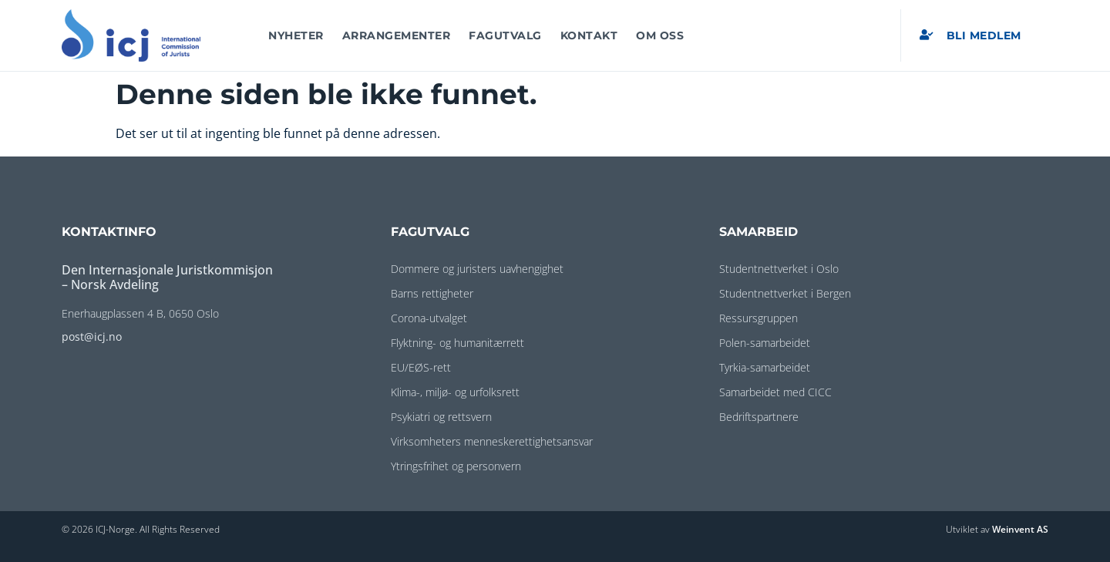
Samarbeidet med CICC (775, 392)
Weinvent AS (1020, 529)
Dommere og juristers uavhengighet (477, 268)
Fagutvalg (505, 35)
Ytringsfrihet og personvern (456, 466)
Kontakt (589, 35)
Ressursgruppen (758, 318)
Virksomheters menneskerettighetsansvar (492, 441)
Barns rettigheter (432, 293)
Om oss (660, 35)
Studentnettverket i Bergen (785, 293)
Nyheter (296, 35)
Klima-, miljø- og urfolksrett (455, 392)
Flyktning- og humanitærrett (457, 342)
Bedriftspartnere (759, 416)
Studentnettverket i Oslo (779, 268)
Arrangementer (396, 35)
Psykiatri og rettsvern (441, 416)
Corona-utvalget (429, 318)
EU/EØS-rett (421, 367)
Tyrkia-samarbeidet (764, 367)
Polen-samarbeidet (764, 342)
